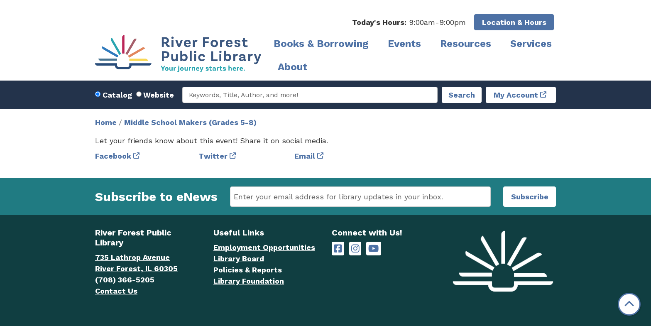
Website (158, 95)
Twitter (213, 156)
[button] (409, 22)
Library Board (238, 258)
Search (461, 95)
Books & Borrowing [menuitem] (321, 43)
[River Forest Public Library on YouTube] (373, 248)
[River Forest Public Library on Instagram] (355, 248)
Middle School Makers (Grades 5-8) (190, 122)
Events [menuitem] (404, 43)
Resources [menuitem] (465, 43)
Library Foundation (248, 281)
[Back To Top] (629, 304)
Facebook (113, 156)
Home (106, 122)
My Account (516, 95)
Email (304, 156)
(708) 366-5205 (124, 279)
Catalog (117, 95)
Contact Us (116, 291)
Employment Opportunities (264, 247)
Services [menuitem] (531, 43)
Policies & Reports (247, 269)
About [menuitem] (292, 67)
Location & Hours (514, 22)
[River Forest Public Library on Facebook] (338, 248)
